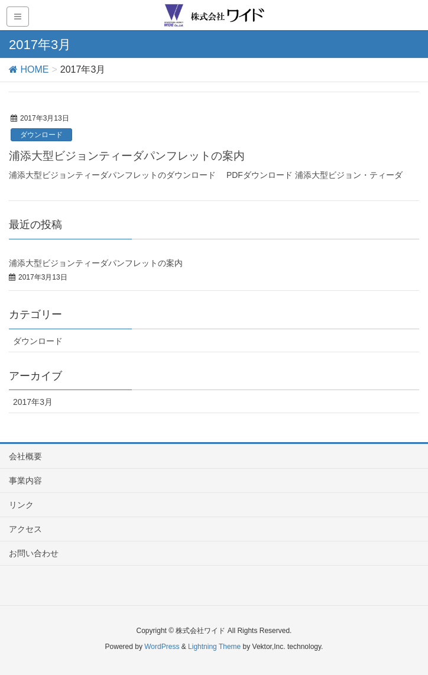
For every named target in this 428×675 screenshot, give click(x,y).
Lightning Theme (214, 646)
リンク (21, 505)
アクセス (25, 529)
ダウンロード (41, 135)
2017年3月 (33, 402)
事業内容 (25, 480)
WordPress (161, 646)
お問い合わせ (34, 553)
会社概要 (25, 456)
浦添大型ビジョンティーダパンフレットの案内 (127, 156)
